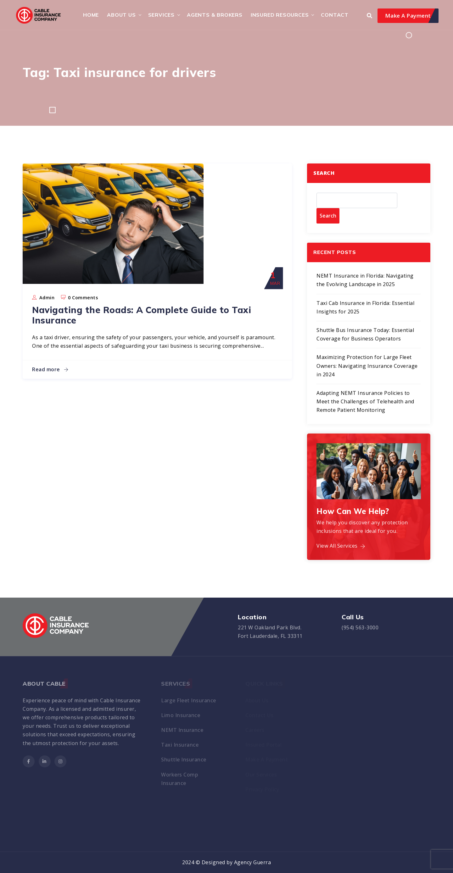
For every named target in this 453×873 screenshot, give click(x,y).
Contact (335, 15)
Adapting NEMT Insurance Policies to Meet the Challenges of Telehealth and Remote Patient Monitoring (365, 401)
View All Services (340, 545)
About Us (121, 15)
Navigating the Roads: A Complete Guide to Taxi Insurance (141, 315)
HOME (91, 15)
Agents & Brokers (215, 15)
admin (47, 298)
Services (161, 15)
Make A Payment (408, 15)
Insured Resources (280, 15)
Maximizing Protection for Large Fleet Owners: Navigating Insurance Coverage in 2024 (367, 366)
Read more (50, 369)
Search (323, 172)
